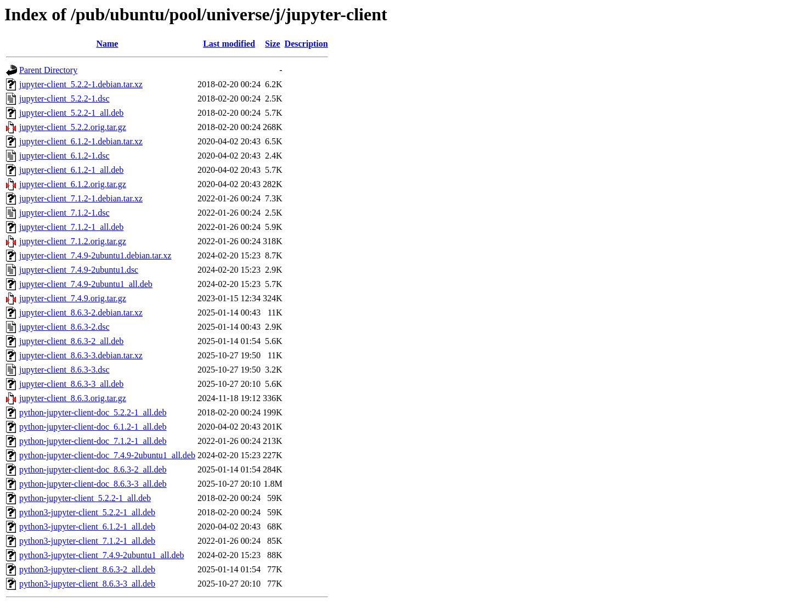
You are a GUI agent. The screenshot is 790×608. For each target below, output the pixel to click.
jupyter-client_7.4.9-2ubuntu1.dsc (78, 269)
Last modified (229, 43)
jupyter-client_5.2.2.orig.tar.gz (72, 127)
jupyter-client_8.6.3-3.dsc (64, 369)
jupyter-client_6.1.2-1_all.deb (71, 169)
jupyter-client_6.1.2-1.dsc (64, 155)
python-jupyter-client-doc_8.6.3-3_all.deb (93, 483)
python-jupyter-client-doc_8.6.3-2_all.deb (93, 469)
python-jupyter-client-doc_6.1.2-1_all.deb (93, 426)
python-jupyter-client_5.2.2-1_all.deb (85, 498)
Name (107, 43)
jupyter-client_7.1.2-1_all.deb (71, 227)
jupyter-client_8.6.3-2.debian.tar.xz (81, 312)
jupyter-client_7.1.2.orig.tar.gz (72, 241)
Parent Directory (48, 70)
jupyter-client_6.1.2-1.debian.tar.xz (81, 141)
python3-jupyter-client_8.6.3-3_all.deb (87, 583)
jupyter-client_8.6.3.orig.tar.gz (72, 398)
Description (306, 43)
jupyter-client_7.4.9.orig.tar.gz (72, 298)
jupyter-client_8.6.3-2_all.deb (71, 341)
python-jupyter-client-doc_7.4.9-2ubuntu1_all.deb (107, 455)
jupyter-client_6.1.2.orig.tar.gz (72, 184)
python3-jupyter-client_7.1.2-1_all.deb (87, 540)
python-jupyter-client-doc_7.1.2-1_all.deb (93, 441)
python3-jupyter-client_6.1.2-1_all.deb (87, 526)
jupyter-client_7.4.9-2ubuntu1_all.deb (86, 284)
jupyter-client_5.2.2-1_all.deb (71, 112)
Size (272, 43)
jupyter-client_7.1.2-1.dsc (64, 212)
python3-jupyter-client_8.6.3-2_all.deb (87, 569)
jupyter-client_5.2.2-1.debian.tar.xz (81, 84)
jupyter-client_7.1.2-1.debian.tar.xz (81, 198)
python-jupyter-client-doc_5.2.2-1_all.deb (93, 412)
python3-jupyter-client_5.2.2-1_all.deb (87, 512)
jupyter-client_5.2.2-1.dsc (64, 98)
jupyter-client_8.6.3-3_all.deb (71, 384)
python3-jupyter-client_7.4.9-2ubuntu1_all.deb (101, 555)
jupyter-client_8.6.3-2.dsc (64, 326)
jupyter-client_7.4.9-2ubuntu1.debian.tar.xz (95, 255)
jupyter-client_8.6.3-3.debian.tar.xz (81, 355)
